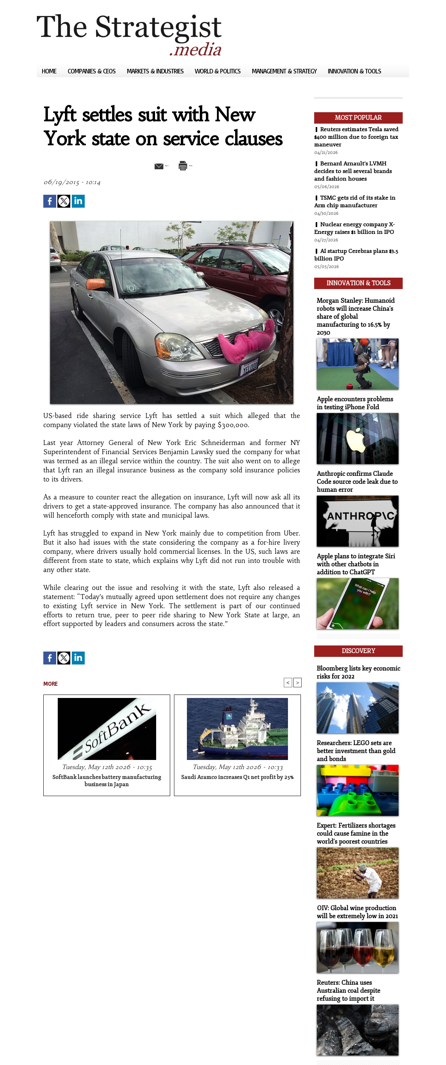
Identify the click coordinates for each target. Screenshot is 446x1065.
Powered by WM (118, 1048)
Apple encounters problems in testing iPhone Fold (355, 388)
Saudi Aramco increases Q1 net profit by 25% (237, 778)
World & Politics (218, 71)
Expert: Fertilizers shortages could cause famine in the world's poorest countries (353, 804)
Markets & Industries (156, 71)
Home (50, 71)
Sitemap (50, 1048)
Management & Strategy (285, 71)
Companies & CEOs (92, 71)
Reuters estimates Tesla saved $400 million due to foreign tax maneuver (358, 137)
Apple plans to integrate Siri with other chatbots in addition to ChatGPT (357, 545)
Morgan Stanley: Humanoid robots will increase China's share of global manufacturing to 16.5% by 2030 (356, 307)
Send (153, 165)
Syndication (83, 1048)
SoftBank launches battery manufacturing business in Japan (106, 782)
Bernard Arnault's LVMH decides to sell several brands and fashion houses (353, 171)
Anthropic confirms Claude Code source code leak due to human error (354, 464)
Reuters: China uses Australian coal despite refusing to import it (356, 958)
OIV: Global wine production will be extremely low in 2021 (354, 881)
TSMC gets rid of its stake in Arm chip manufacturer (356, 201)
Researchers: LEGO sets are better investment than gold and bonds (353, 724)
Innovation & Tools (354, 71)
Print (191, 165)
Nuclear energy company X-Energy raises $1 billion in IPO (355, 228)
